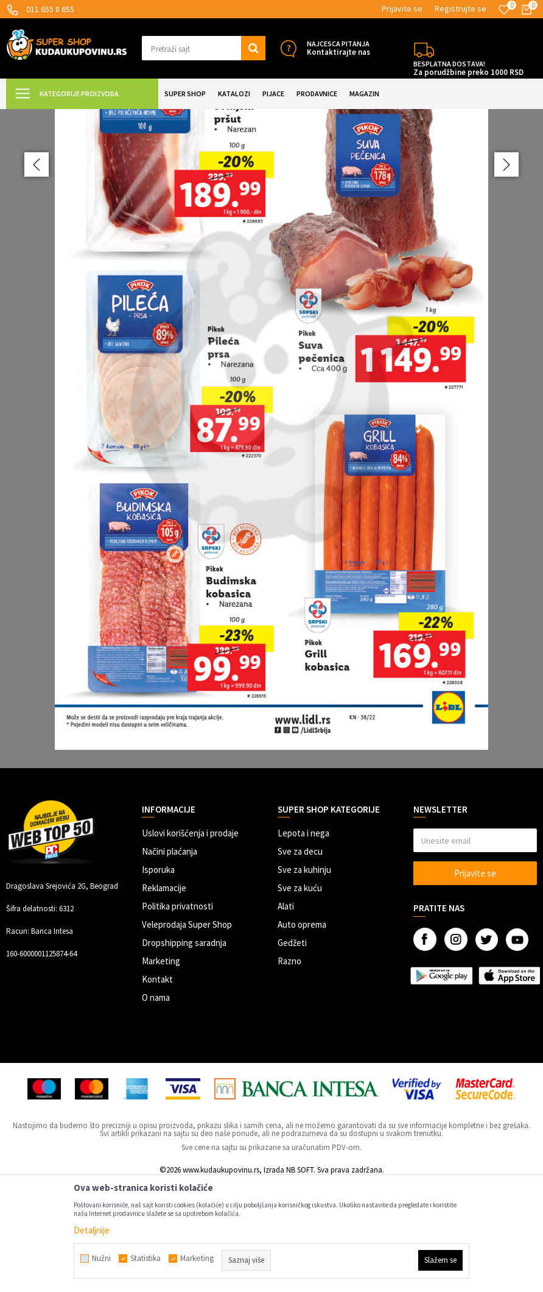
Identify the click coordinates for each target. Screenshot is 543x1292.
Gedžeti (292, 1051)
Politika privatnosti (177, 1015)
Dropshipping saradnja (184, 1051)
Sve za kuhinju (304, 978)
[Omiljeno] (504, 9)
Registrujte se (460, 8)
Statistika (145, 1258)
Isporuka (158, 978)
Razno (289, 1070)
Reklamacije (164, 996)
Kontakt (157, 1088)
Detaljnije (92, 1230)
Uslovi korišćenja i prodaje (190, 942)
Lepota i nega (303, 942)
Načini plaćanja (169, 960)
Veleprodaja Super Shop (187, 1033)
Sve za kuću (300, 996)
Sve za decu (300, 960)
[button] (203, 48)
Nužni (101, 1258)
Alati (286, 1015)
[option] (271, 493)
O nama (156, 1106)
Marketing (161, 1070)
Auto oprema (302, 1033)
